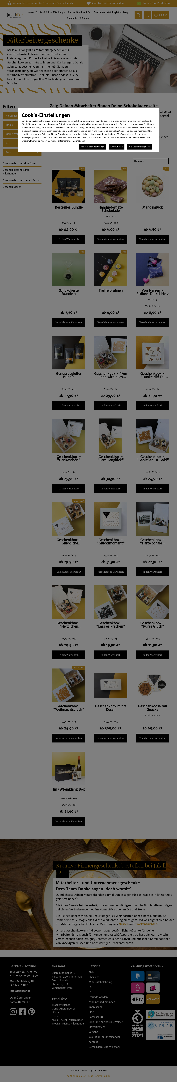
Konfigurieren (116, 146)
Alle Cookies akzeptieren (140, 146)
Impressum (35, 141)
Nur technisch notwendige (92, 146)
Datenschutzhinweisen (131, 137)
